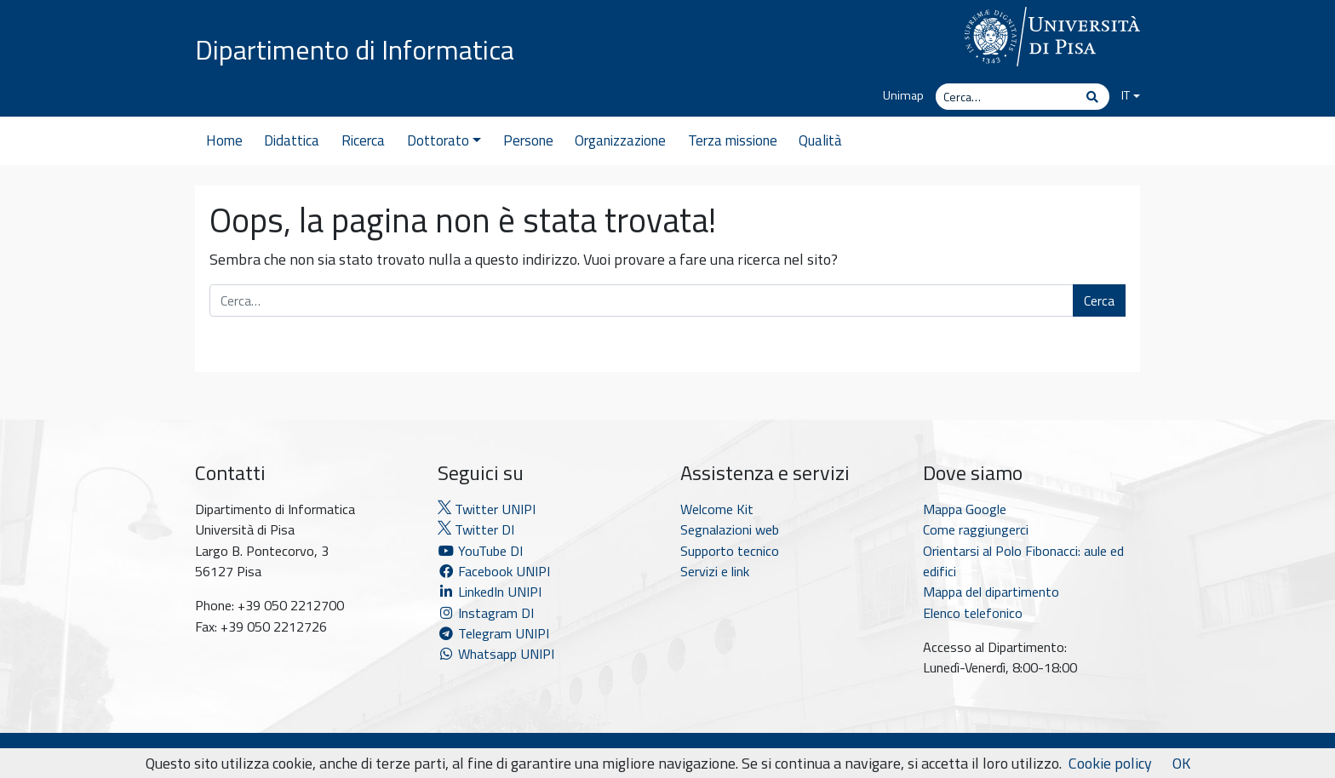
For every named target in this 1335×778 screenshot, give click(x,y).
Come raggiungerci (975, 529)
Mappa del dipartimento (991, 591)
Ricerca (363, 140)
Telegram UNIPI (493, 633)
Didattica (291, 140)
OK (1181, 763)
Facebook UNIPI (494, 571)
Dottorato (444, 140)
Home (224, 140)
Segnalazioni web (729, 529)
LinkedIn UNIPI (489, 591)
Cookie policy (1110, 763)
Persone (528, 140)
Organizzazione (620, 140)
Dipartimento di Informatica (354, 49)
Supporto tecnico (729, 551)
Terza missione (732, 140)
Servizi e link (714, 571)
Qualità (820, 140)
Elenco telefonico (973, 613)
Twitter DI (476, 529)
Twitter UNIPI (487, 509)
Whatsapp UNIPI (496, 654)
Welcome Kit (716, 509)
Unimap (903, 95)
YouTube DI (482, 551)
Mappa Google (964, 509)
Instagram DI (486, 613)
